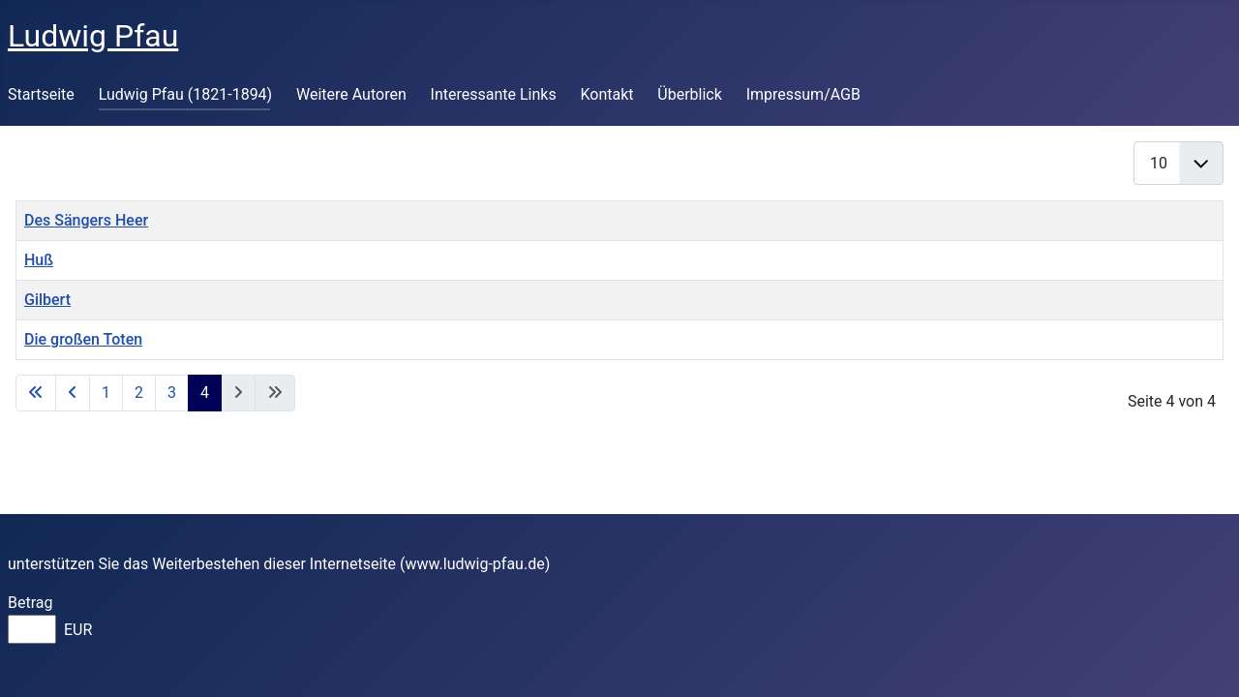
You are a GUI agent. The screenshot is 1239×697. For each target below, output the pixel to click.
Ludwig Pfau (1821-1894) (186, 94)
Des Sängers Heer (86, 220)
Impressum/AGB (803, 94)
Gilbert (47, 299)
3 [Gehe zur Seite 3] (171, 392)
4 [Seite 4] (204, 392)
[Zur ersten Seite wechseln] (35, 393)
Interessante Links (494, 94)
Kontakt (606, 94)
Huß (38, 260)
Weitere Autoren (351, 94)
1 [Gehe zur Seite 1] (106, 392)
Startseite (41, 94)
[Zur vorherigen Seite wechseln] (72, 393)
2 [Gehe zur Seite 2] (139, 392)
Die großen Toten (83, 339)
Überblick (689, 94)
